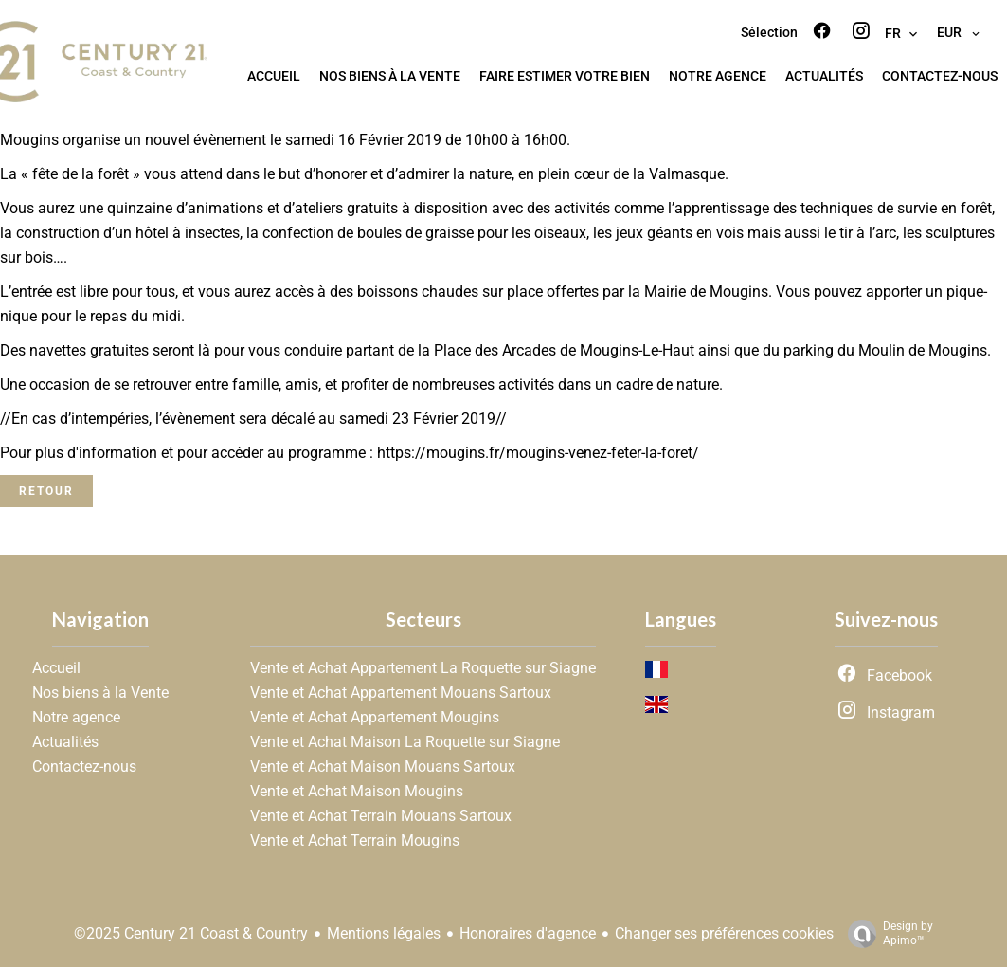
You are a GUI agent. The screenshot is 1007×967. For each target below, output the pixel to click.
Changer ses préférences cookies (724, 933)
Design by (885, 934)
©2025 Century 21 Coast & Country (191, 933)
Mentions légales (384, 933)
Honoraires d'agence (527, 933)
